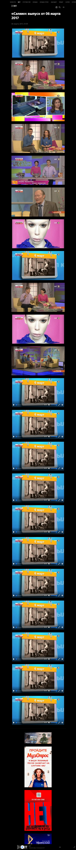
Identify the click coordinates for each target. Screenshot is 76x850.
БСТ (19, 2)
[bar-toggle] (64, 7)
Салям (67, 2)
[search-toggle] (60, 7)
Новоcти (13, 2)
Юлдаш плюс (44, 2)
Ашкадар (54, 2)
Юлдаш (35, 2)
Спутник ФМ (26, 2)
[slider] (29, 405)
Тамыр (61, 2)
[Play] (13, 404)
